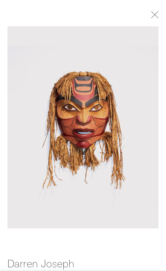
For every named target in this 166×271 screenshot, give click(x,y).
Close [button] (156, 17)
